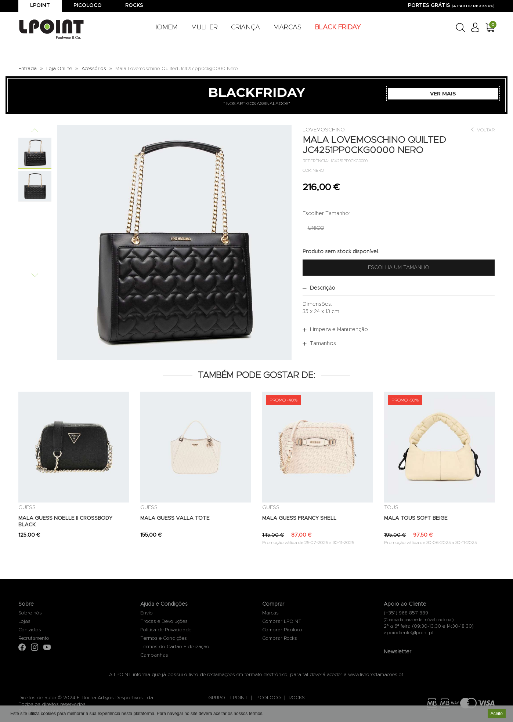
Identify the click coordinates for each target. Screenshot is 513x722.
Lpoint (40, 5)
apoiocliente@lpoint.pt (409, 633)
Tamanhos (323, 343)
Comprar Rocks (279, 638)
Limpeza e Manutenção (339, 329)
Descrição (322, 288)
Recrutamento (33, 638)
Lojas (24, 621)
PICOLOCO (268, 698)
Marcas (270, 613)
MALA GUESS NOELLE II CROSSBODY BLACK (65, 521)
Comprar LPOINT (281, 621)
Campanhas (154, 655)
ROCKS (297, 698)
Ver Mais (443, 93)
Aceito (497, 714)
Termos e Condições (163, 638)
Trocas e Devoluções (164, 621)
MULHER (204, 27)
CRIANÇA (245, 27)
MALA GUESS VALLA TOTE (175, 518)
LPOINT (239, 698)
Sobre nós (30, 613)
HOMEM (165, 27)
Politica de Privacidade (165, 630)
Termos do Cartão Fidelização (174, 647)
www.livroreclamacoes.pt (375, 674)
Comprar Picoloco (282, 630)
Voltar (482, 129)
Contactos (29, 630)
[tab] (399, 288)
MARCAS (287, 27)
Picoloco (87, 5)
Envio (146, 613)
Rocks (134, 5)
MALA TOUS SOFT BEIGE (416, 518)
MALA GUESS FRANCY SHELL (299, 518)
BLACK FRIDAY (338, 27)
